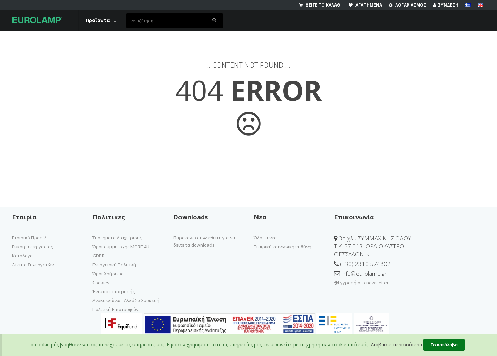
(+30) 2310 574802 (362, 264)
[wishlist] (369, 5)
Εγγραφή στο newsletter (361, 282)
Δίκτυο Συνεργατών (33, 264)
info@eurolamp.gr (360, 273)
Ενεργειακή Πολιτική (114, 264)
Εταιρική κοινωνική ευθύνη (282, 247)
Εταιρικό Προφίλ (29, 238)
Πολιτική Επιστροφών (115, 309)
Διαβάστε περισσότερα (396, 344)
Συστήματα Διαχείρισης (117, 238)
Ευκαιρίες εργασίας (32, 247)
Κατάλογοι (23, 256)
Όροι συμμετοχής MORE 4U (120, 247)
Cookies (100, 282)
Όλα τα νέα (265, 238)
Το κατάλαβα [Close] (444, 345)
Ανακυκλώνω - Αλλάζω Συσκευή (125, 300)
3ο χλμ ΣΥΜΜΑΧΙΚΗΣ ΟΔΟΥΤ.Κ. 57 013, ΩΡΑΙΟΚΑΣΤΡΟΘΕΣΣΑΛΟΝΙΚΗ (372, 246)
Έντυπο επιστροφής (113, 291)
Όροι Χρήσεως (107, 273)
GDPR (98, 256)
